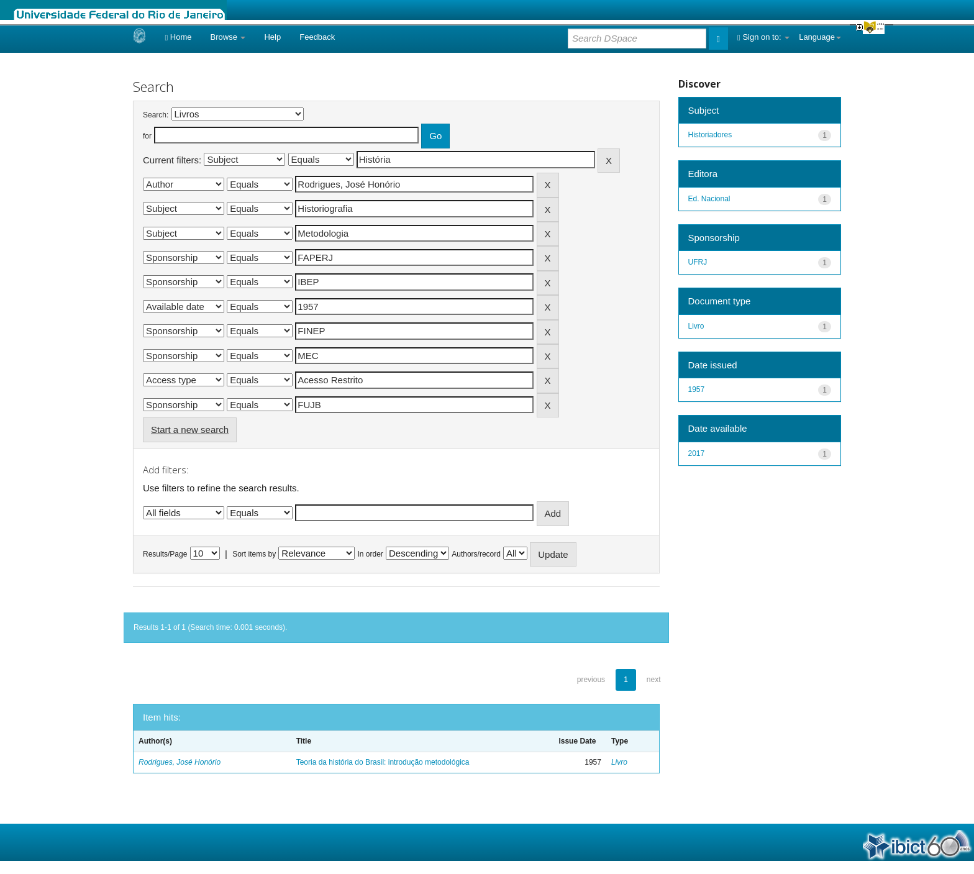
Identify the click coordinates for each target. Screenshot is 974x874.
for (147, 136)
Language (820, 37)
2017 (696, 453)
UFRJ (698, 262)
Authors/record (476, 554)
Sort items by (254, 554)
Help (272, 37)
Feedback (317, 37)
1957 (696, 389)
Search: (155, 115)
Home (178, 37)
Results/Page (165, 554)
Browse (228, 37)
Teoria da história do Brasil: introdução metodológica (383, 762)
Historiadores (710, 134)
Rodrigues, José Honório (180, 762)
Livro (619, 762)
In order (370, 554)
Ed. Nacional (709, 198)
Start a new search (190, 429)
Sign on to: (763, 37)
